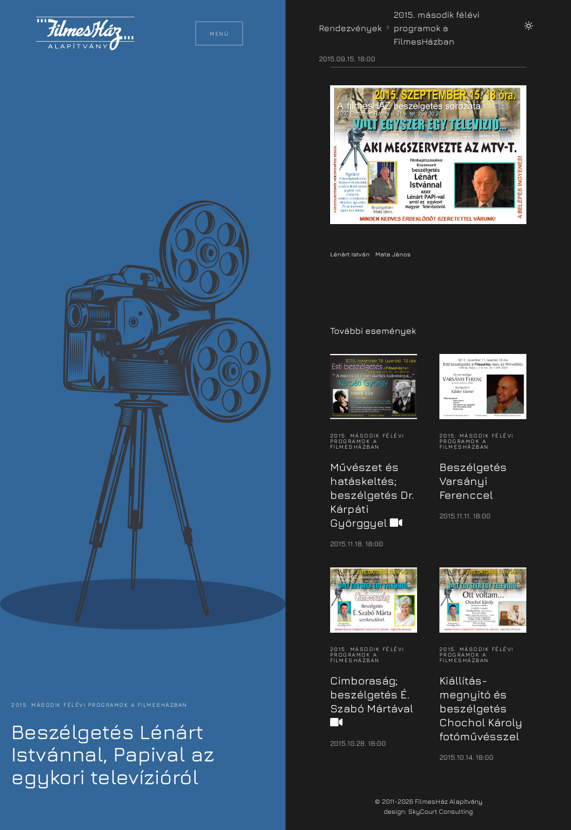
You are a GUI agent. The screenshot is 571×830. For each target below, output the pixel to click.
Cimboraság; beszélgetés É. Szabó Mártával (371, 701)
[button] (529, 26)
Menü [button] (219, 33)
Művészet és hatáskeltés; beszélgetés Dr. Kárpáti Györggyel (372, 494)
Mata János (392, 254)
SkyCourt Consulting (440, 811)
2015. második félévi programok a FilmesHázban (99, 704)
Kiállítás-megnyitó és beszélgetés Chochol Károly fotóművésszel (480, 708)
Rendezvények (350, 28)
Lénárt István (350, 254)
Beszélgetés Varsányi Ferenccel (473, 480)
